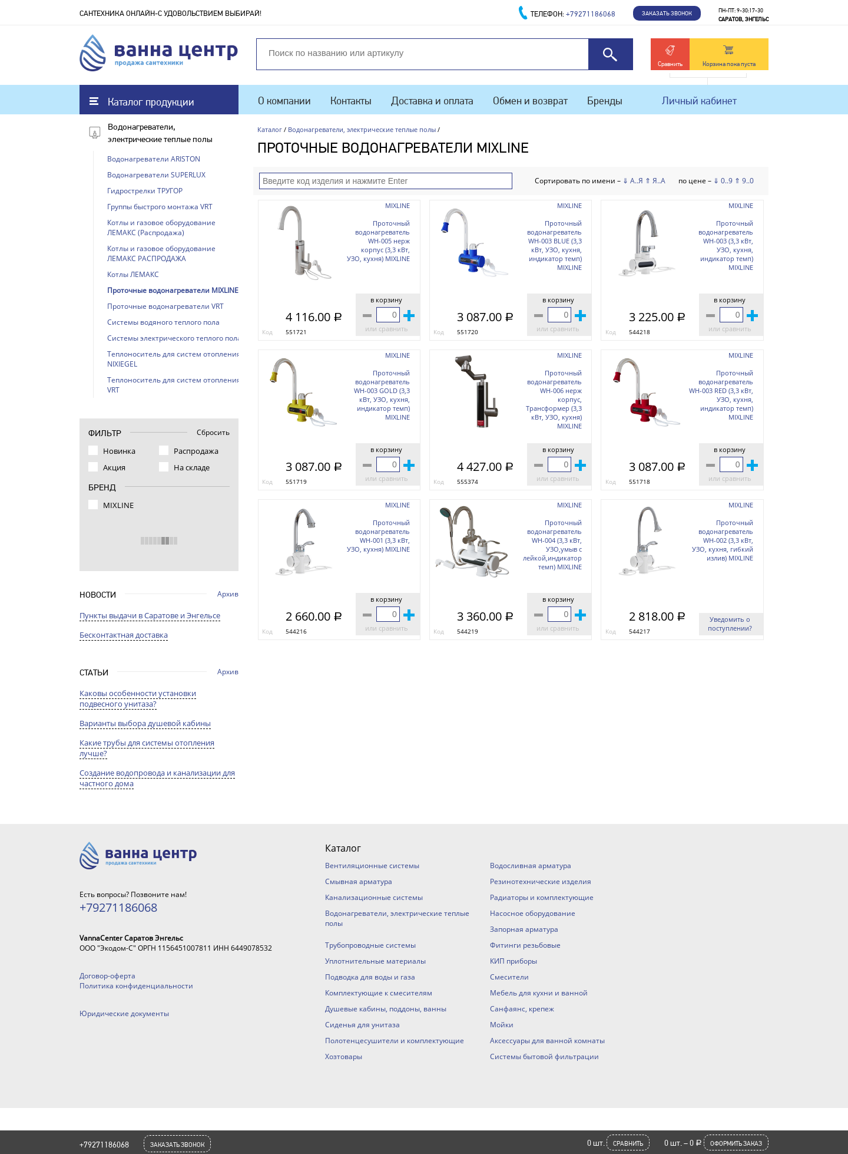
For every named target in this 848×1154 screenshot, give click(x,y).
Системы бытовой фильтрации (544, 1056)
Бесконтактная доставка (124, 634)
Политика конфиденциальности (136, 986)
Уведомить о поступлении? (730, 623)
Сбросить (213, 432)
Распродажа (196, 451)
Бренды (604, 100)
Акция (114, 467)
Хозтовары (343, 1056)
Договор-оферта (107, 976)
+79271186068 (104, 1144)
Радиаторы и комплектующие (542, 897)
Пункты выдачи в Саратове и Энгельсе (150, 615)
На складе (192, 467)
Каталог (269, 129)
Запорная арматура (524, 929)
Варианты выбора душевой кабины (145, 723)
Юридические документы (124, 1013)
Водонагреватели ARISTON (153, 159)
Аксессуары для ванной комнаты (547, 1041)
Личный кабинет (699, 100)
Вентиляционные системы (372, 865)
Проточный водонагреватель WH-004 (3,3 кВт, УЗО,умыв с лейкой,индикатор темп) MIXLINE (552, 544)
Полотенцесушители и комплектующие (394, 1041)
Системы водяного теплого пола (163, 322)
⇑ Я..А (655, 181)
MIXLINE (397, 205)
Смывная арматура (358, 881)
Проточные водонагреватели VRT (165, 306)
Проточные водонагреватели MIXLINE (172, 290)
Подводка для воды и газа (370, 977)
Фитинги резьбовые (525, 945)
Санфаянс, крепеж (522, 1009)
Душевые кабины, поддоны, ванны (385, 1009)
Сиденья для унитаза (362, 1025)
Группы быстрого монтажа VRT (160, 207)
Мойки (502, 1025)
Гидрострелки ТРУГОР (145, 191)
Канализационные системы (374, 897)
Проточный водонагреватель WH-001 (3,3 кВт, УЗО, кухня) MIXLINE (378, 535)
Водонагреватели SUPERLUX (156, 175)
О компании (284, 100)
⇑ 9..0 (744, 181)
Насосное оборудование (532, 913)
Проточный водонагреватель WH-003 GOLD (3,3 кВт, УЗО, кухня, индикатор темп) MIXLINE (382, 394)
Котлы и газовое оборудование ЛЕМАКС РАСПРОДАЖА (161, 253)
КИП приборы (513, 961)
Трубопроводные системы (370, 945)
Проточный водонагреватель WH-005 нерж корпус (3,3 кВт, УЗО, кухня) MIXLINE (378, 241)
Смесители (509, 977)
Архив (227, 594)
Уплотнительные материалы (375, 961)
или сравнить (386, 328)
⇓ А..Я (632, 181)
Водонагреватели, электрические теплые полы (362, 129)
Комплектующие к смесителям (378, 993)
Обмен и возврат (530, 100)
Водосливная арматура (530, 865)
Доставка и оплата (432, 100)
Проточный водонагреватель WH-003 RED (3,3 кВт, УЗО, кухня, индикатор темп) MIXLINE (721, 394)
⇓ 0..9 (723, 181)
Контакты (351, 100)
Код (267, 332)
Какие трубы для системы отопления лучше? (147, 748)
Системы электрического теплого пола (174, 338)
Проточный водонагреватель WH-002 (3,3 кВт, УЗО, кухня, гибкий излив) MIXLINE (722, 540)
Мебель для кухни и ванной (539, 993)
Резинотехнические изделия (540, 881)
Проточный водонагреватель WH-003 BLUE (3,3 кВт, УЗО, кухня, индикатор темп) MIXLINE (554, 245)
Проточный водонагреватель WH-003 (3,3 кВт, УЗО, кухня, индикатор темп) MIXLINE (725, 245)
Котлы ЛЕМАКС (133, 274)
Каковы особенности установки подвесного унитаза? (138, 698)
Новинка (119, 451)
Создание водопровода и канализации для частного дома (157, 778)
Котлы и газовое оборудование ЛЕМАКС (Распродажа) (161, 227)
